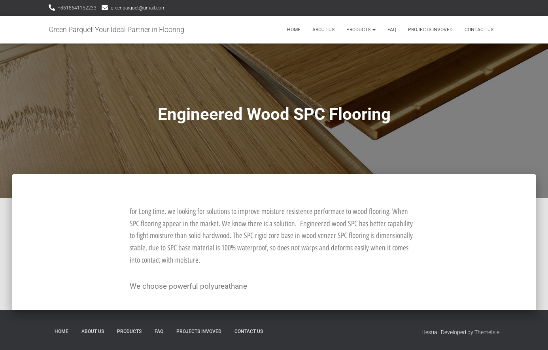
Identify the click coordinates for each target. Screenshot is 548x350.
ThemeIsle (486, 332)
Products (361, 29)
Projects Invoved (430, 29)
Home (293, 29)
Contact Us (479, 29)
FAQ (391, 29)
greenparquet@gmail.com (138, 8)
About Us (323, 29)
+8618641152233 (77, 8)
